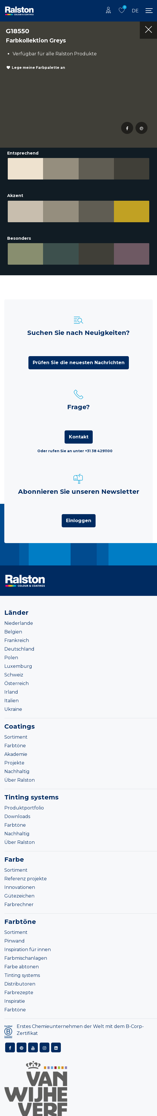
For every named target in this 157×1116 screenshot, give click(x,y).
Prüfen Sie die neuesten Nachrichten (79, 362)
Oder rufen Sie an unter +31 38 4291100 (75, 451)
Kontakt (78, 437)
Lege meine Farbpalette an (38, 67)
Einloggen (78, 520)
